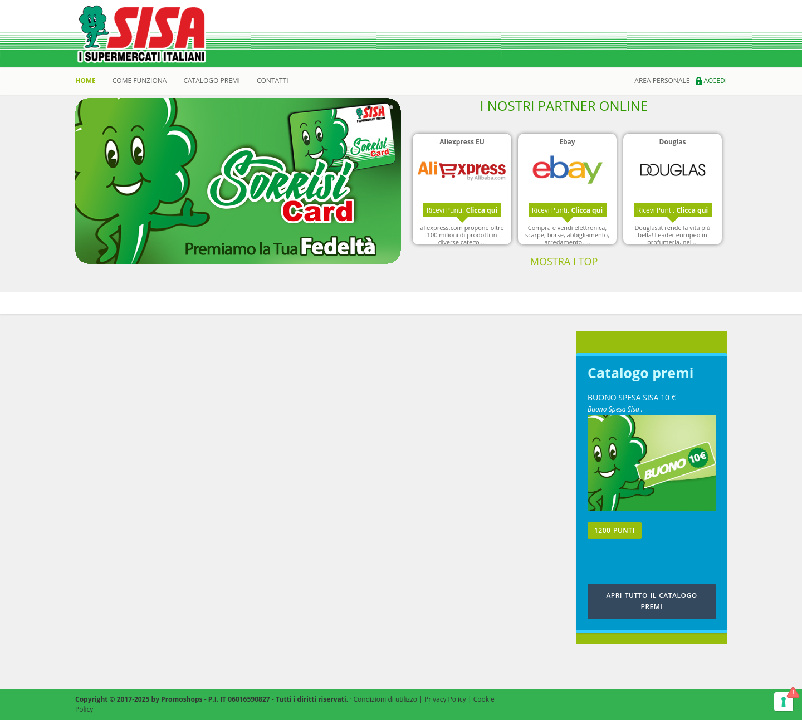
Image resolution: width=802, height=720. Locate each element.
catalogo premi (211, 80)
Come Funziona (140, 80)
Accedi (711, 80)
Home (85, 80)
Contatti (272, 80)
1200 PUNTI (614, 530)
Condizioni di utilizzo (386, 699)
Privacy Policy (445, 699)
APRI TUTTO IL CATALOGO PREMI (651, 601)
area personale (661, 80)
